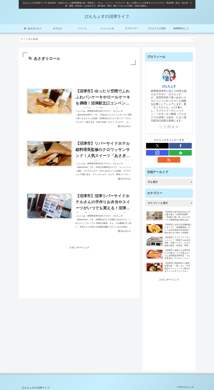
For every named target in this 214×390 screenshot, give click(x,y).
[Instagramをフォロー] (169, 126)
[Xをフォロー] (161, 126)
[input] (107, 39)
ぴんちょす (169, 86)
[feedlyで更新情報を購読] (173, 126)
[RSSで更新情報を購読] (177, 126)
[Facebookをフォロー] (165, 126)
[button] (192, 39)
